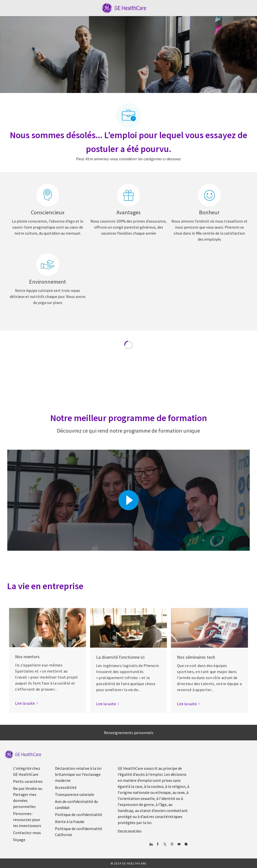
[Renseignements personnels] (128, 732)
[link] (26, 703)
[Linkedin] (151, 844)
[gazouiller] (165, 844)
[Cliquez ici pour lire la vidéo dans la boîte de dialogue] (128, 500)
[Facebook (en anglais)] (158, 844)
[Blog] (172, 844)
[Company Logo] (124, 7)
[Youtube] (179, 844)
